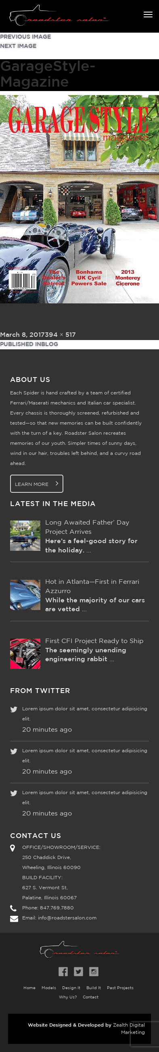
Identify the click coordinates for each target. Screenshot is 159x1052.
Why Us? (68, 997)
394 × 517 (60, 335)
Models (49, 988)
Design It (71, 988)
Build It (93, 988)
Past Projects (120, 988)
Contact (90, 997)
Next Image (18, 46)
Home (29, 988)
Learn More (37, 483)
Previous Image (25, 37)
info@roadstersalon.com (67, 918)
